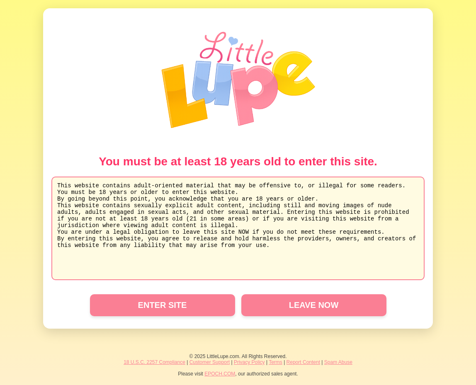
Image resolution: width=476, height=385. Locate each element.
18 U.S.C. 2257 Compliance (154, 362)
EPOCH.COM (219, 374)
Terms (275, 362)
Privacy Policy (249, 362)
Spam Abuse (338, 362)
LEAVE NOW (314, 305)
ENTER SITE (162, 305)
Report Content (303, 362)
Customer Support (209, 362)
